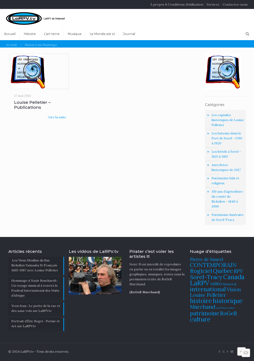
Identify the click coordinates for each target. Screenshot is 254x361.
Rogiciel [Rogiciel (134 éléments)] (201, 271)
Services (213, 4)
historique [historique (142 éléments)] (227, 301)
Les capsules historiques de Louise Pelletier (228, 120)
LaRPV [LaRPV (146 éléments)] (199, 283)
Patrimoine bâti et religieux (225, 180)
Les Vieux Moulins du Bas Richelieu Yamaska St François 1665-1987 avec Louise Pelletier (34, 265)
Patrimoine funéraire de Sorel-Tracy (228, 217)
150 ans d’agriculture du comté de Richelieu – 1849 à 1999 (227, 198)
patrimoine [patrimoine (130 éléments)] (204, 313)
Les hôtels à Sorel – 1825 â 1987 (226, 153)
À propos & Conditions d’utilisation (176, 4)
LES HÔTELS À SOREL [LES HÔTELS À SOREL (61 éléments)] (225, 308)
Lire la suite (57, 117)
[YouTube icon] (227, 351)
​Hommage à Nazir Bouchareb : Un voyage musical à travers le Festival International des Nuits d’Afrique (35, 288)
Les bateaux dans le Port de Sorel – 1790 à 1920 (227, 138)
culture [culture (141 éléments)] (200, 319)
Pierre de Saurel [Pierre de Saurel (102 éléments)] (206, 259)
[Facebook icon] (219, 351)
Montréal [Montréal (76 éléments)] (229, 284)
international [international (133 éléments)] (208, 289)
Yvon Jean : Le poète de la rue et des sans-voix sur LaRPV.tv (35, 308)
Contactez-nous (235, 4)
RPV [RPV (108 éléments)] (238, 271)
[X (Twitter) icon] (223, 351)
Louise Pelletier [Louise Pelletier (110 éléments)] (208, 295)
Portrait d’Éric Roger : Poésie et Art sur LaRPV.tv (35, 323)
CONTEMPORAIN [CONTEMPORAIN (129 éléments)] (213, 265)
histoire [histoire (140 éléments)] (201, 301)
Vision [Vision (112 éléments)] (234, 289)
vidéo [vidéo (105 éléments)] (216, 283)
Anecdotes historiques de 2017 (226, 167)
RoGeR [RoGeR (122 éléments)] (228, 313)
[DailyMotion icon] (231, 351)
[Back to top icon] (241, 351)
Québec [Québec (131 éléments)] (223, 271)
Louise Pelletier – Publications (32, 105)
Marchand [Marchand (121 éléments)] (202, 306)
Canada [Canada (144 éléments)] (233, 277)
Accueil (11, 45)
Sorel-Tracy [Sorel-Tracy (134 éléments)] (206, 277)
